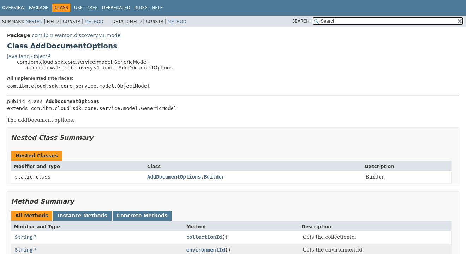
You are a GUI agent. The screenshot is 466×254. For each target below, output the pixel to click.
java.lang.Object (27, 56)
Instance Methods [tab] (82, 215)
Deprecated (116, 7)
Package (38, 7)
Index (141, 7)
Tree (92, 7)
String (24, 237)
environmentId (205, 250)
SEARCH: (301, 21)
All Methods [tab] (31, 215)
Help (157, 7)
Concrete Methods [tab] (142, 215)
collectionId (204, 237)
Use (78, 7)
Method (94, 21)
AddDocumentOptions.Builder (186, 177)
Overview (13, 7)
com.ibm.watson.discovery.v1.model (77, 35)
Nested (33, 21)
